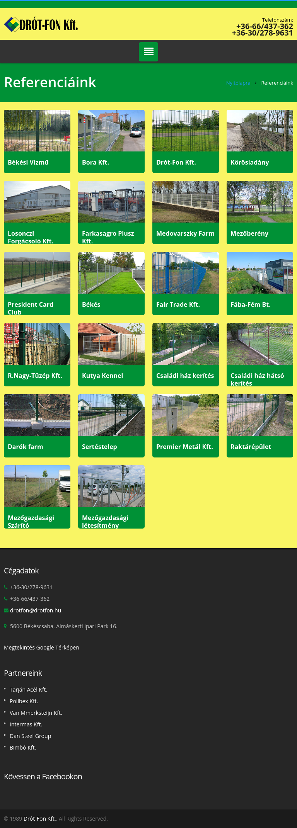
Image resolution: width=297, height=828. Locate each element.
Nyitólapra (238, 82)
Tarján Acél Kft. (28, 689)
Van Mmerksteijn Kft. (36, 712)
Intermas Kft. (26, 724)
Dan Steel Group (30, 736)
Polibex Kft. (24, 701)
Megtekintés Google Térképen (41, 647)
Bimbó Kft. (23, 747)
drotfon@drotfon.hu (35, 610)
